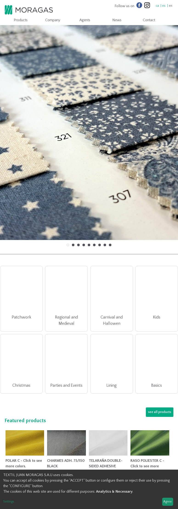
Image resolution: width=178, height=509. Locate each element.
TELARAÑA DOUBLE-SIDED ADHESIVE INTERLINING (105, 442)
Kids (156, 294)
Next (167, 116)
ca (157, 6)
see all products (159, 388)
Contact (149, 20)
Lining (111, 362)
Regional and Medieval (66, 297)
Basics (156, 362)
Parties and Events (66, 362)
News (116, 20)
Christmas (21, 362)
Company (52, 20)
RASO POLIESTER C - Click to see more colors (147, 442)
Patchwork (21, 294)
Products (21, 20)
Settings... (9, 501)
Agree (167, 501)
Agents (84, 20)
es (164, 6)
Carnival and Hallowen (112, 297)
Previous (10, 116)
